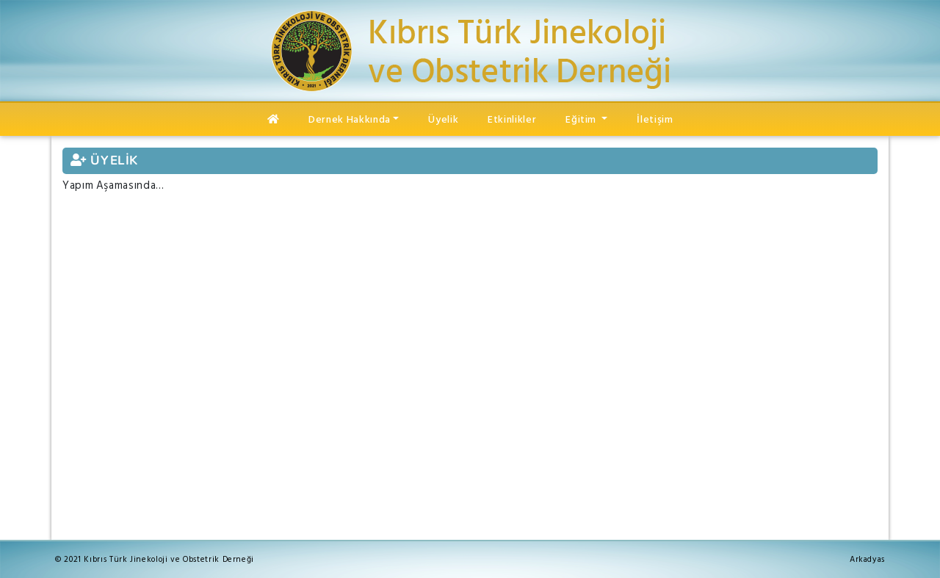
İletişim (655, 119)
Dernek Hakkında (349, 119)
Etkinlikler (512, 119)
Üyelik (443, 119)
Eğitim (582, 119)
